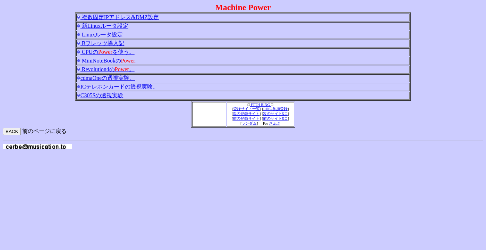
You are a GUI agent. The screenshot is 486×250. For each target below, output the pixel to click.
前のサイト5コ (275, 118)
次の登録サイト (246, 114)
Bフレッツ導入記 (102, 43)
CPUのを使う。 (107, 52)
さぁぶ (274, 123)
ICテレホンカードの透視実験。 (119, 87)
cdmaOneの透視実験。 (107, 78)
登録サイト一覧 (246, 109)
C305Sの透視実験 (101, 95)
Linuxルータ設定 (101, 35)
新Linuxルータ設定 (104, 26)
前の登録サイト (246, 118)
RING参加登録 (275, 109)
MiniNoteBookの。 (110, 61)
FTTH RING (260, 105)
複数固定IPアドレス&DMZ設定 (119, 17)
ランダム (249, 123)
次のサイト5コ (275, 114)
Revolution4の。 (107, 69)
